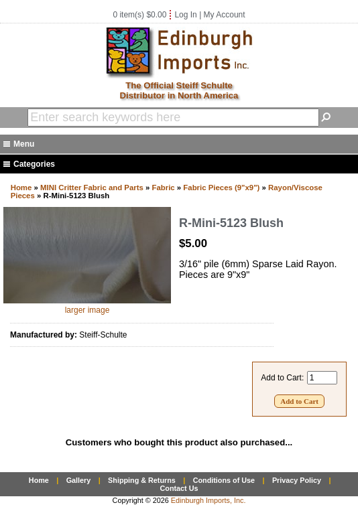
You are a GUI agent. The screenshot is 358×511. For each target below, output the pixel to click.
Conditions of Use (224, 480)
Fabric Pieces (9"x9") (221, 188)
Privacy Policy (296, 480)
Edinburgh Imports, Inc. (208, 500)
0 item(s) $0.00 (139, 14)
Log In (185, 14)
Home (21, 188)
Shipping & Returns (142, 480)
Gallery (78, 480)
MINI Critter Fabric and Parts (91, 188)
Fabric (163, 188)
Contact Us (179, 488)
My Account (224, 14)
